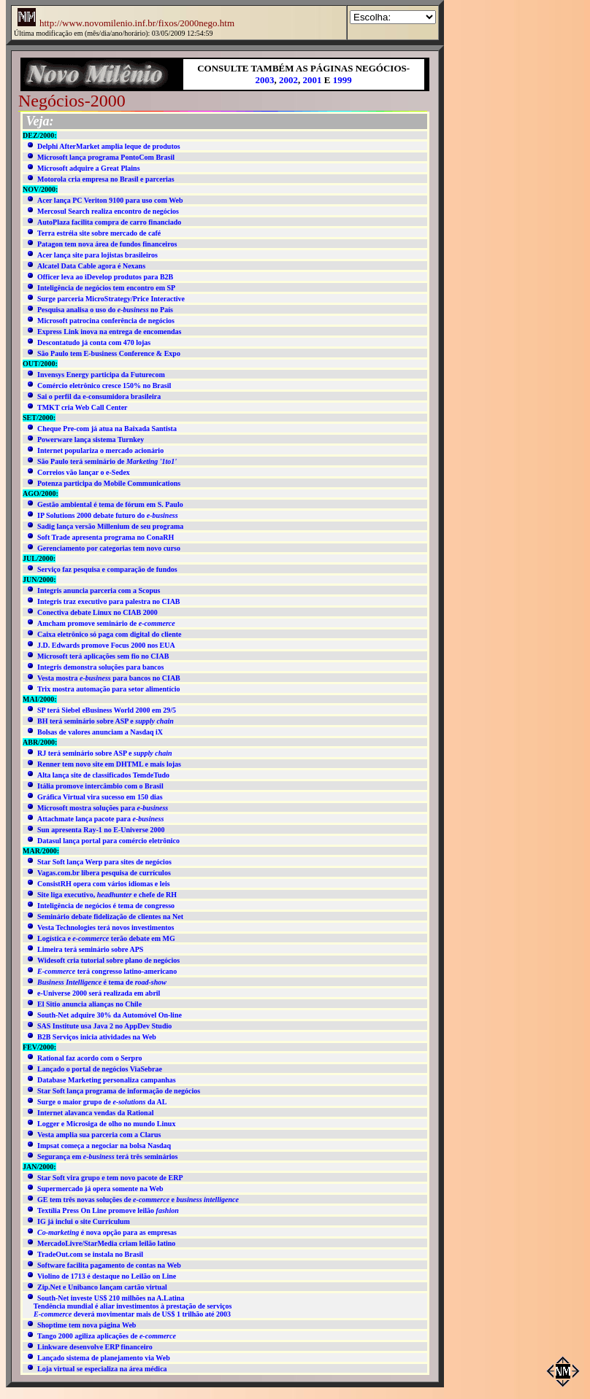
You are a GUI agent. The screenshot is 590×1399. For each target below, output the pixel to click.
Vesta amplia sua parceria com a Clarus (99, 1135)
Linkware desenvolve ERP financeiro (95, 1347)
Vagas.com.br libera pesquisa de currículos (104, 873)
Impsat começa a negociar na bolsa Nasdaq (104, 1146)
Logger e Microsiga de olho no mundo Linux (106, 1124)
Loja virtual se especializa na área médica (102, 1369)
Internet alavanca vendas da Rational (95, 1113)
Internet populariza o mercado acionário (100, 450)
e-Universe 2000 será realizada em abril (98, 993)
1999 (342, 79)
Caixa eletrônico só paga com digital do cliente (109, 634)
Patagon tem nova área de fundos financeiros (107, 244)
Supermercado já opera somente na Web (100, 1189)
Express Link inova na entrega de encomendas (109, 332)
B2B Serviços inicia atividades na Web (96, 1037)
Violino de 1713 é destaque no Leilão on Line (106, 1276)
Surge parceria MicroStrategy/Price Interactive (111, 299)
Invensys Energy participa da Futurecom (101, 375)
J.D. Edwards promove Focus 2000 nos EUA (106, 645)
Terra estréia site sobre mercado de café (99, 233)
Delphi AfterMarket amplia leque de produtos (108, 146)
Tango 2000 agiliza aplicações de (106, 1336)
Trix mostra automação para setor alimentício (108, 689)
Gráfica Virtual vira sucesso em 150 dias (100, 797)
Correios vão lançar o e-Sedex (83, 472)
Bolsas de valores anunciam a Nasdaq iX (100, 732)
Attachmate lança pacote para (100, 819)
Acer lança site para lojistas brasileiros (97, 255)
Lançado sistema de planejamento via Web (103, 1358)
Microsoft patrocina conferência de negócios (106, 321)
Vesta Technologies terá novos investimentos (105, 927)
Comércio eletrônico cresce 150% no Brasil (104, 385)
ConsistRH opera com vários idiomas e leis (103, 884)
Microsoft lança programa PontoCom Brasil (106, 157)
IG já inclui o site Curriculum (83, 1221)
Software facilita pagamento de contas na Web (109, 1265)
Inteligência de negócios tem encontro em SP (106, 288)
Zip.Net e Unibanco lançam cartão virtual (102, 1287)
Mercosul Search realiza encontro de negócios (108, 211)
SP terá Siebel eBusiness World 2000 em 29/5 (106, 710)
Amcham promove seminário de (106, 623)
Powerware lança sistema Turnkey (90, 439)
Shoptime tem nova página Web (86, 1325)
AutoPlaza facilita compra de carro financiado (109, 222)
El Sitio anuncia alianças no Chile (89, 1004)
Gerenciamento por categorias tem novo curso (108, 548)
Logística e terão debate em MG (106, 938)
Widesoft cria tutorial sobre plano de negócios (108, 960)
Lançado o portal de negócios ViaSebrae (99, 1069)
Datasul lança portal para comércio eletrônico (108, 841)
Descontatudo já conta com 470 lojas (93, 342)
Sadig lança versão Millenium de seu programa (110, 526)
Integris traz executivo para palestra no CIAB (108, 601)
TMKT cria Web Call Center (82, 407)
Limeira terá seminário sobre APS (90, 949)
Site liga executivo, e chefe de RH (107, 895)
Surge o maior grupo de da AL (101, 1102)
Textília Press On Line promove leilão (108, 1210)
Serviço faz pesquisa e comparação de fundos (107, 569)
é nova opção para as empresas (107, 1232)
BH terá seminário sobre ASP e (105, 721)
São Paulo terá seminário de (107, 461)
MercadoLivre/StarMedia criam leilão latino (106, 1243)
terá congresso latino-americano (107, 971)
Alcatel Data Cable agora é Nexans (91, 266)
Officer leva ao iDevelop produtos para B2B (105, 277)
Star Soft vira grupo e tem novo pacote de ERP (110, 1178)
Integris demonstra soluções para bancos (100, 667)
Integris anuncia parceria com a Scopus (98, 590)
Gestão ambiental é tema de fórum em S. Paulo (110, 504)
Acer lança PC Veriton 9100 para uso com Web (110, 200)
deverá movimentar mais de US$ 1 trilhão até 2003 (132, 1314)
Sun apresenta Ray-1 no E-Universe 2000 (101, 830)
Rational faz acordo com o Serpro (89, 1058)
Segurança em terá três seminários (107, 1156)
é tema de (101, 982)
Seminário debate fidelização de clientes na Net (110, 916)
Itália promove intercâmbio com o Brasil (100, 786)
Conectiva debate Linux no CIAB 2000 (97, 612)
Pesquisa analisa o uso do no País (105, 310)
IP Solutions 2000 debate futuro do (107, 515)
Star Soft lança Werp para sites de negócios (104, 862)
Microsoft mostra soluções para (102, 808)
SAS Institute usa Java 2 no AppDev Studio (104, 1026)
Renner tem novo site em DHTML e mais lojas (109, 764)
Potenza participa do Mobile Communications (108, 483)
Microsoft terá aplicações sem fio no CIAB (103, 656)
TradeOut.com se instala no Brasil (90, 1254)
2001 (312, 79)
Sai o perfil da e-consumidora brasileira (99, 396)
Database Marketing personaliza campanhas (106, 1080)
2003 (265, 79)
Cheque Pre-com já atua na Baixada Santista (107, 429)
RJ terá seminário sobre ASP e (104, 753)
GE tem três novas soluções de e (138, 1199)
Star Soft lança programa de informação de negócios (118, 1091)
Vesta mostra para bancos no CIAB (108, 678)
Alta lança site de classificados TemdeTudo (103, 775)
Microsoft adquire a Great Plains (88, 168)
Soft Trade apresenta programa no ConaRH (105, 537)
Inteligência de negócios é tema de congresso (106, 906)
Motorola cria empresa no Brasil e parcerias (106, 179)
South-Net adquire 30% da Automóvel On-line (109, 1015)
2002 (288, 79)
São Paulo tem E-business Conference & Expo (108, 353)
